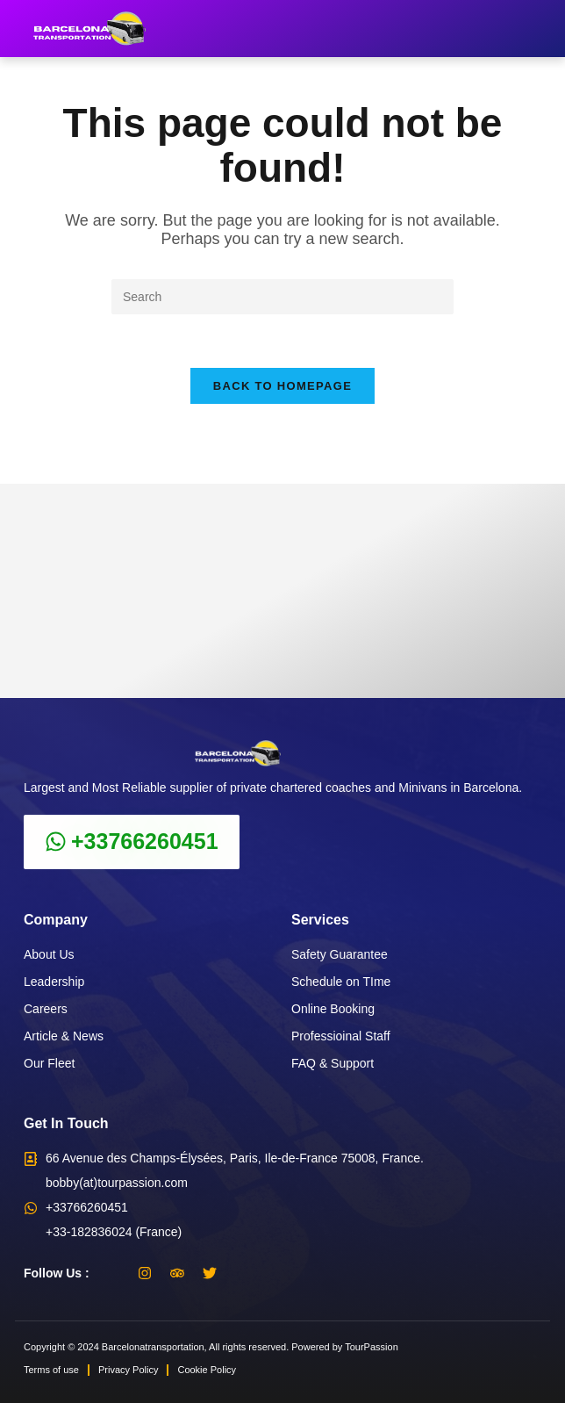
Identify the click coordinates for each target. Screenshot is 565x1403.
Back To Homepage (282, 385)
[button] (549, 28)
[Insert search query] (282, 296)
